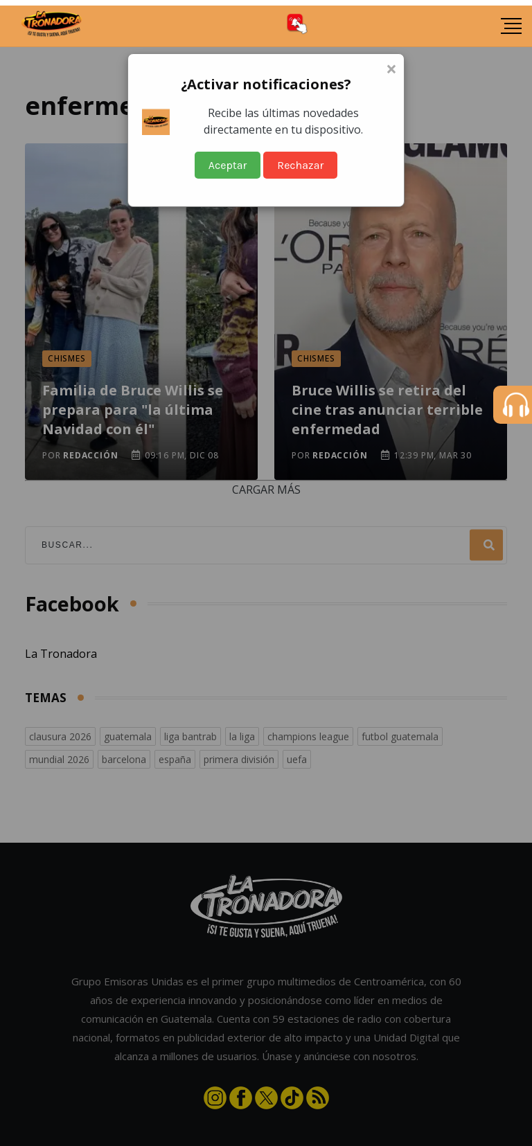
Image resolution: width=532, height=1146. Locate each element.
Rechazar (300, 165)
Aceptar (228, 165)
